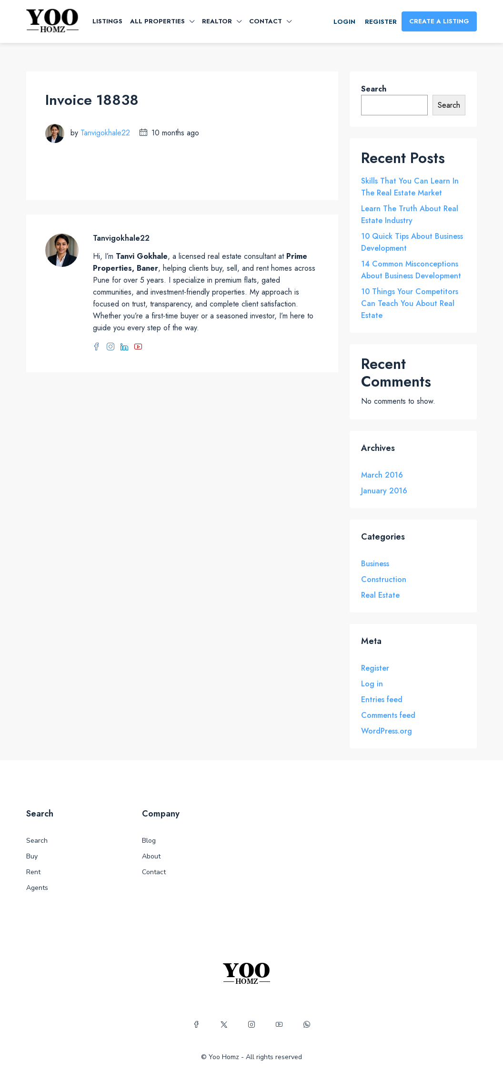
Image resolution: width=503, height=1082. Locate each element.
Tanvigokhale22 (105, 132)
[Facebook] (196, 1025)
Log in (372, 683)
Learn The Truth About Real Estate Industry (409, 214)
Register (375, 668)
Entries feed (381, 699)
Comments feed (388, 715)
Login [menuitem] (344, 21)
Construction (383, 579)
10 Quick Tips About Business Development (412, 242)
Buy (32, 856)
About (151, 856)
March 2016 (382, 475)
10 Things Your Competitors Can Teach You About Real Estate (409, 303)
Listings (107, 21)
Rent (33, 872)
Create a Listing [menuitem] (439, 21)
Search (373, 88)
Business (375, 563)
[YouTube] (279, 1025)
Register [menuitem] (381, 21)
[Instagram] (251, 1025)
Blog (149, 840)
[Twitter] (224, 1025)
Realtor (217, 21)
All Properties (157, 21)
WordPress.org (386, 730)
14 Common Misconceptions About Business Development (411, 269)
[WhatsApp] (307, 1025)
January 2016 (384, 490)
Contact (265, 21)
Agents (37, 887)
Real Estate (380, 595)
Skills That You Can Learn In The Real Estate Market (410, 186)
